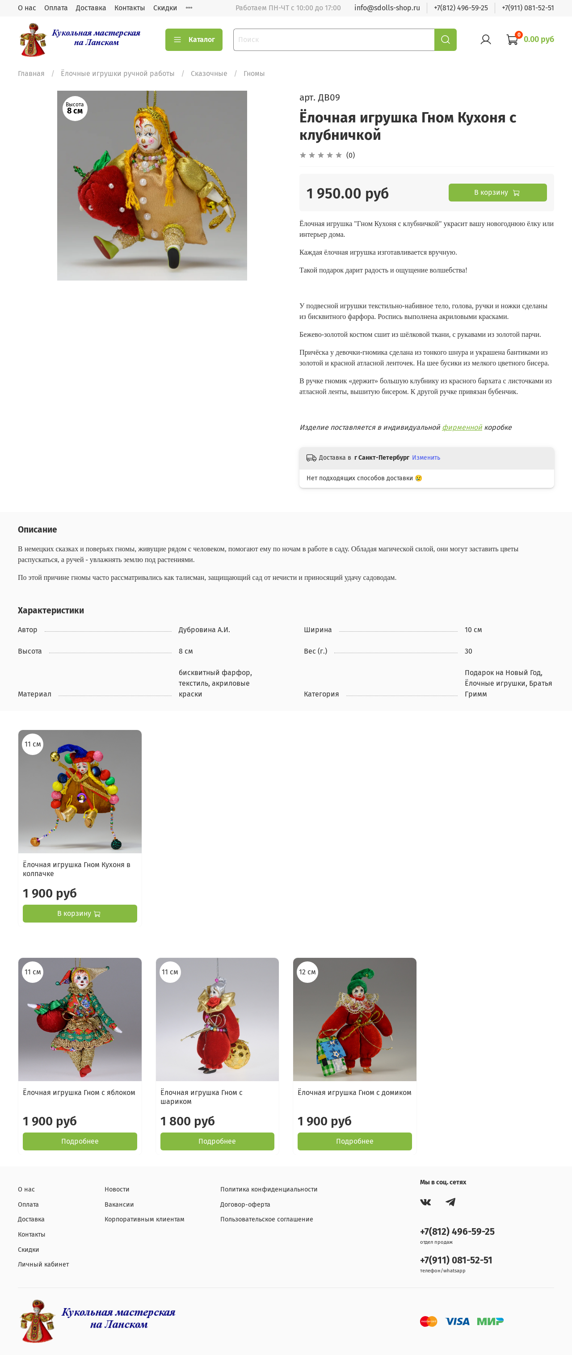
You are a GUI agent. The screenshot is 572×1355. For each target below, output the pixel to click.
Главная (31, 73)
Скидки (165, 8)
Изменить (426, 457)
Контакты (129, 8)
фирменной (462, 427)
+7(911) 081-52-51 (528, 8)
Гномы (254, 73)
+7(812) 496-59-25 (461, 8)
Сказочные (209, 73)
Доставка (91, 8)
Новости (117, 1189)
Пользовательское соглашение (266, 1219)
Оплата (56, 8)
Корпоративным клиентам (145, 1219)
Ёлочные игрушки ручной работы (118, 73)
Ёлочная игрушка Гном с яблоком (79, 1092)
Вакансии (119, 1204)
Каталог (194, 39)
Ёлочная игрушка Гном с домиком (355, 1092)
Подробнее (80, 1141)
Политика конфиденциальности (269, 1189)
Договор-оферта (245, 1204)
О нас (27, 8)
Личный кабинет (43, 1264)
